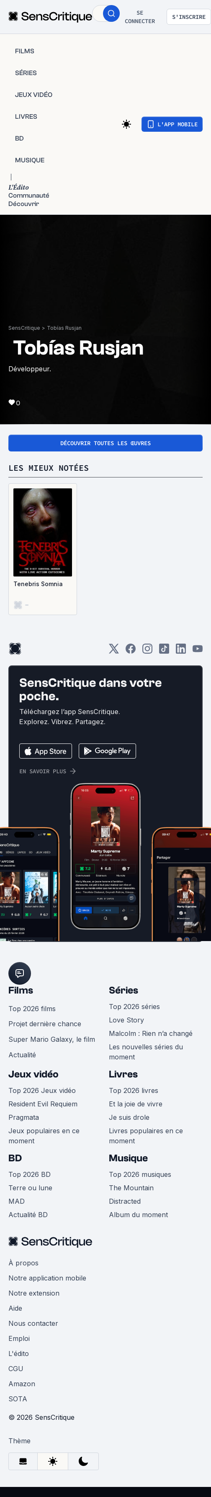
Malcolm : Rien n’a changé (151, 1033)
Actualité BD (28, 1214)
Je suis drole (129, 1117)
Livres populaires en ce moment (146, 1136)
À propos (23, 1263)
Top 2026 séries (134, 1006)
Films (20, 990)
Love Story (126, 1020)
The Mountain (131, 1188)
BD (15, 1158)
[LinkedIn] (181, 651)
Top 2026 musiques (140, 1174)
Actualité (22, 1055)
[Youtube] (198, 651)
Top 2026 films (32, 1008)
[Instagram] (147, 651)
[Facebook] (131, 651)
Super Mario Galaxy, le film (51, 1039)
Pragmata (23, 1117)
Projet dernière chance (44, 1024)
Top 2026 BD (29, 1174)
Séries (123, 990)
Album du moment (138, 1214)
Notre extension (33, 1293)
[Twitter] (114, 651)
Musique (128, 1158)
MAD (16, 1201)
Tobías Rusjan (64, 328)
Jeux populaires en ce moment (44, 1136)
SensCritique (24, 328)
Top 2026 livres (133, 1090)
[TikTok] (164, 651)
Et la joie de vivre (135, 1104)
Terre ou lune (30, 1188)
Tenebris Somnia (38, 583)
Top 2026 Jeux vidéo (42, 1090)
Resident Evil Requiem (42, 1104)
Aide (15, 1308)
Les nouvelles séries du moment (146, 1052)
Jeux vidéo (33, 1074)
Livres (123, 1074)
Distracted (125, 1201)
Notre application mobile (47, 1278)
